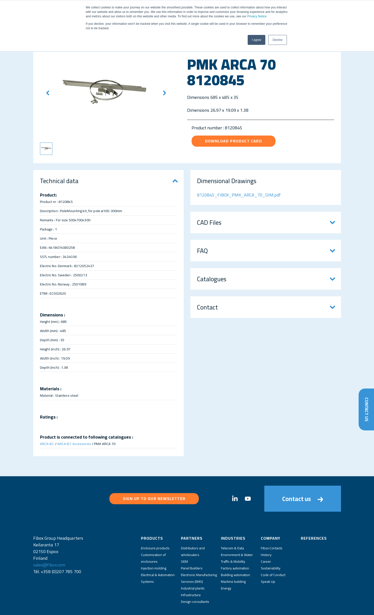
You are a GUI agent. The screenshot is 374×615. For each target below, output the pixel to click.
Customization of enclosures (153, 539)
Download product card (233, 141)
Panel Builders (192, 549)
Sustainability (270, 549)
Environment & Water (237, 535)
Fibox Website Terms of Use (198, 607)
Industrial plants (192, 569)
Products (152, 519)
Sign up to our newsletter (154, 489)
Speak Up (268, 562)
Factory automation (235, 549)
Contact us (302, 489)
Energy (226, 569)
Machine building (233, 562)
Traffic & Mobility (233, 542)
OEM (184, 542)
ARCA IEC (47, 443)
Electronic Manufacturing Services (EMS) (199, 559)
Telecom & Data (232, 529)
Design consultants (195, 582)
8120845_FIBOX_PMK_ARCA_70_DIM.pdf (239, 195)
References (314, 519)
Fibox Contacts (271, 529)
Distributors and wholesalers (193, 532)
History (266, 535)
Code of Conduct (273, 556)
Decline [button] (277, 40)
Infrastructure (191, 576)
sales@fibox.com (49, 546)
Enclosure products (155, 529)
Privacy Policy (165, 607)
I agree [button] (256, 40)
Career (266, 542)
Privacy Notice (257, 16)
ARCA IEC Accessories (74, 443)
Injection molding (153, 549)
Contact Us (366, 408)
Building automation (235, 556)
